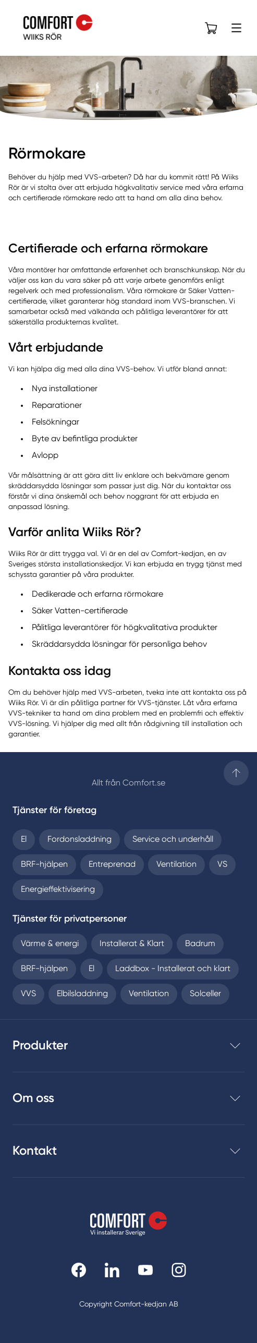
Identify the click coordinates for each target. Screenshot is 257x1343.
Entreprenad (112, 865)
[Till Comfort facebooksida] (78, 1269)
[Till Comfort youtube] (145, 1269)
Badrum (200, 944)
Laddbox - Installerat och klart (172, 969)
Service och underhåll (172, 840)
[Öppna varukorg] (211, 28)
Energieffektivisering (58, 890)
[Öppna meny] (236, 28)
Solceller (205, 994)
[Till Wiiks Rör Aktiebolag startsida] (68, 27)
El (24, 840)
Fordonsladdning (79, 840)
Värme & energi (50, 944)
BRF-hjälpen (44, 865)
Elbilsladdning (82, 994)
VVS (28, 994)
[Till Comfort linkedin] (112, 1269)
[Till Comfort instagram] (178, 1269)
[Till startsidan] (236, 772)
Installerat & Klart (132, 944)
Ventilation (176, 865)
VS (222, 865)
